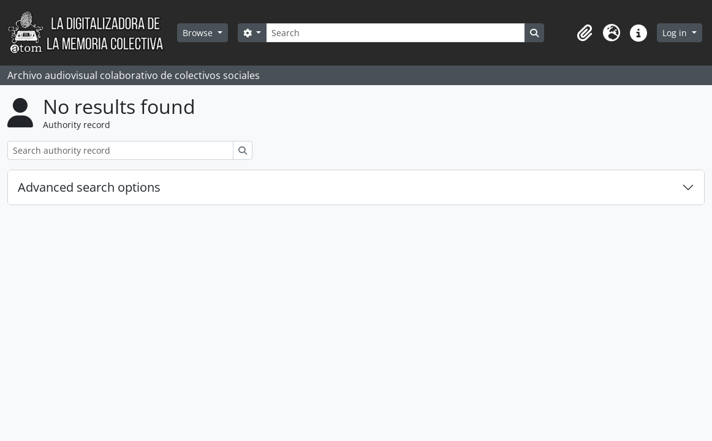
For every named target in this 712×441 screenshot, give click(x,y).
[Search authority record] (120, 150)
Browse (199, 33)
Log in (675, 33)
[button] (584, 33)
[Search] (395, 32)
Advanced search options (89, 187)
